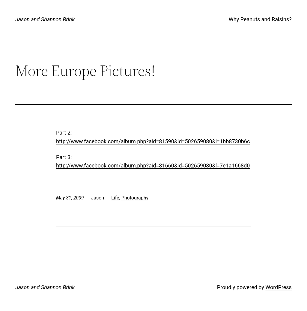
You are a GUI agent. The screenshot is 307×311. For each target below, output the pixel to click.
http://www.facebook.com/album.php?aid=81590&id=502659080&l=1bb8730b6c (153, 141)
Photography (134, 198)
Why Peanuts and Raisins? (260, 19)
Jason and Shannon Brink (45, 19)
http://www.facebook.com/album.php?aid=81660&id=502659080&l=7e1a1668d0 (153, 165)
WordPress (278, 287)
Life (115, 198)
